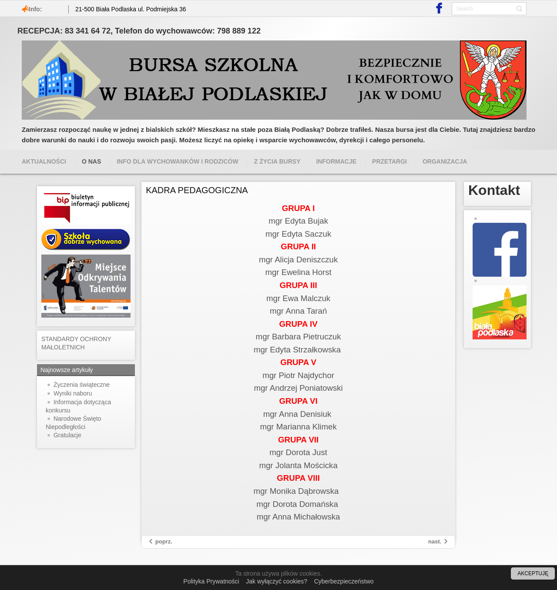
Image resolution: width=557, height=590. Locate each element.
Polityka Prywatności (211, 581)
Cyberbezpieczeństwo (344, 581)
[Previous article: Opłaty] (160, 542)
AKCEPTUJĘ (532, 573)
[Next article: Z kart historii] (438, 542)
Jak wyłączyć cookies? (276, 581)
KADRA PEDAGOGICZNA (197, 190)
